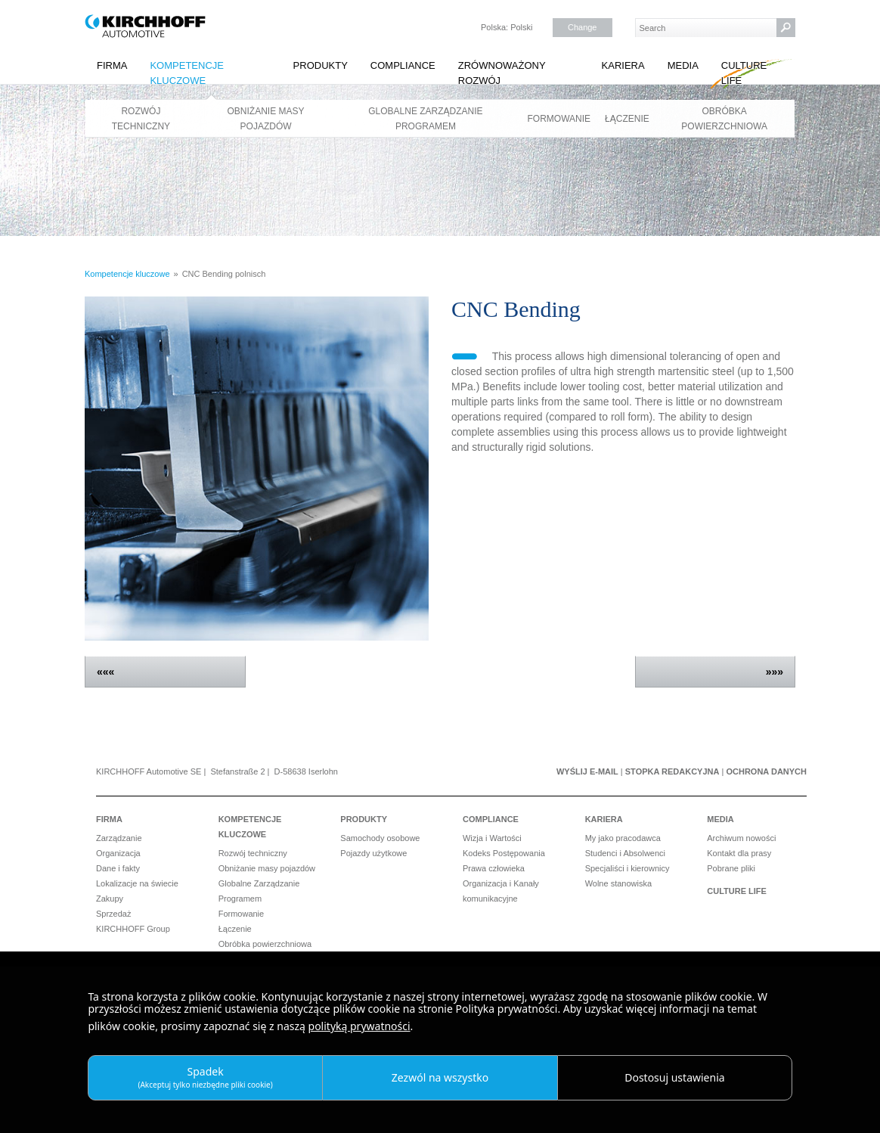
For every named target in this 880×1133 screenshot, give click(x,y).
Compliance (402, 65)
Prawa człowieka (494, 868)
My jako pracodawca (623, 838)
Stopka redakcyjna (672, 771)
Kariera (623, 65)
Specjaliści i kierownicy (627, 868)
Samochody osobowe (380, 838)
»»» (774, 672)
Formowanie (559, 118)
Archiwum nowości (741, 838)
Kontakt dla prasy (739, 853)
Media (683, 65)
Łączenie (627, 118)
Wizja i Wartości (492, 838)
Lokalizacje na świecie (137, 883)
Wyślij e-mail (587, 771)
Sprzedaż (113, 913)
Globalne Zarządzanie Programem (425, 119)
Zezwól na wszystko (440, 1077)
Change (582, 27)
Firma (112, 65)
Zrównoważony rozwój (502, 73)
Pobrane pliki (731, 868)
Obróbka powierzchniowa (724, 119)
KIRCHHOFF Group (133, 928)
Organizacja (118, 853)
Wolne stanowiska (618, 883)
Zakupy (109, 898)
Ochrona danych (766, 771)
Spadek (205, 1076)
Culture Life (744, 73)
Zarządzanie (119, 838)
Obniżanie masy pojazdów (266, 119)
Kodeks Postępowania (504, 853)
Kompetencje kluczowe (187, 73)
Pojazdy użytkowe (373, 853)
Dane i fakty (118, 868)
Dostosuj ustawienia (674, 1077)
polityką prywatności (359, 1026)
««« (105, 672)
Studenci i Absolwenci (625, 853)
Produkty (320, 65)
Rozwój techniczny (141, 119)
